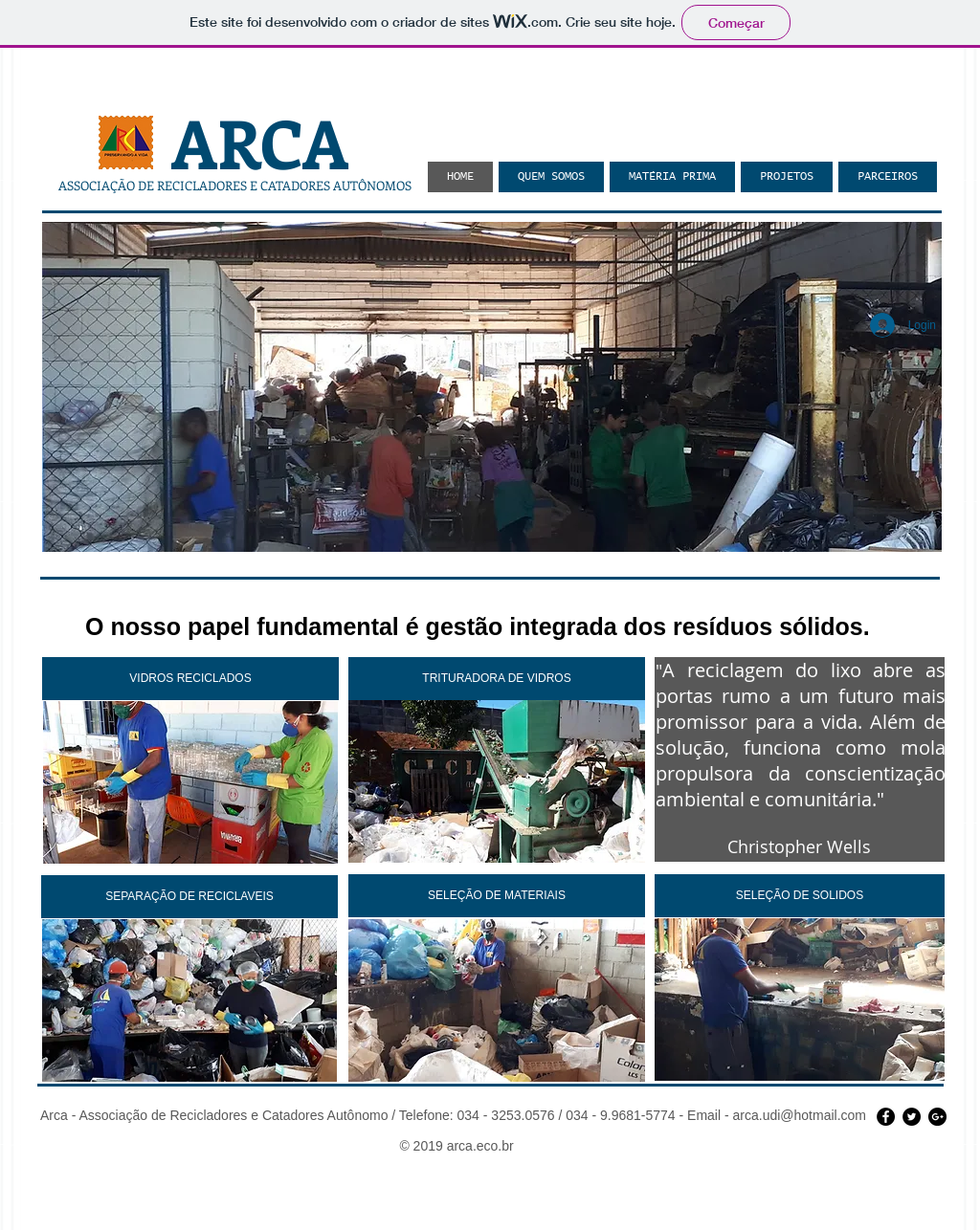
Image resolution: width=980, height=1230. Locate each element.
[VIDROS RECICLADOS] (190, 678)
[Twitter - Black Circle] (911, 1117)
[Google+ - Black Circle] (937, 1117)
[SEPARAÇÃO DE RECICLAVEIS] (189, 896)
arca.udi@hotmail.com (800, 1115)
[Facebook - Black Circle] (886, 1117)
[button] (492, 387)
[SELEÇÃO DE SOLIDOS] (800, 895)
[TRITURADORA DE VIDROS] (496, 678)
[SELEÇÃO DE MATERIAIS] (496, 895)
